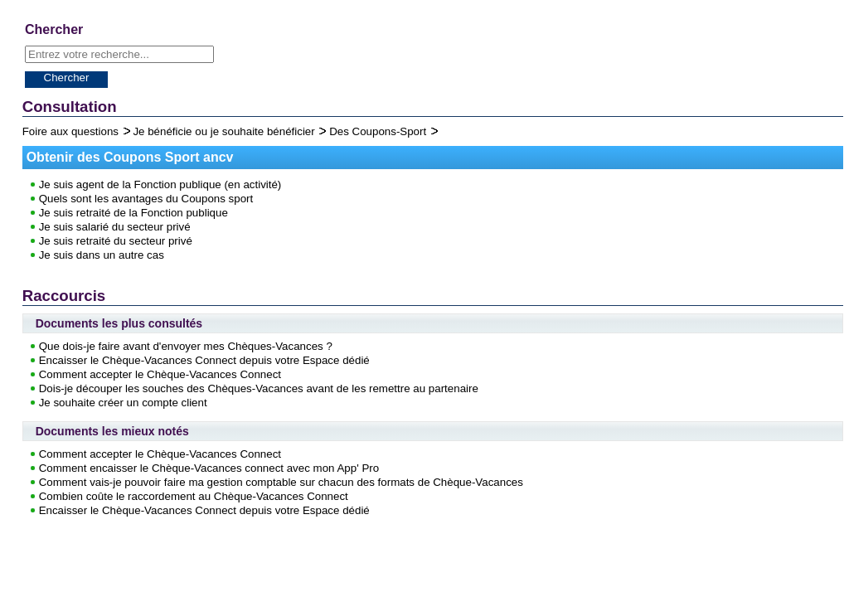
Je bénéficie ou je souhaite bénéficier (225, 131)
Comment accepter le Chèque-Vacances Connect (160, 374)
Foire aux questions (72, 131)
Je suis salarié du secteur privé (115, 227)
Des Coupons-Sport (379, 131)
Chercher (67, 77)
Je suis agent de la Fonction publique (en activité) (160, 184)
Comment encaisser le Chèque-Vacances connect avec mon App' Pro (209, 468)
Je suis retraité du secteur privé (115, 241)
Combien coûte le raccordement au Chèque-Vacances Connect (193, 496)
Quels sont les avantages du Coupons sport (146, 198)
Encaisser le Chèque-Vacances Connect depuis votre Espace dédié (204, 360)
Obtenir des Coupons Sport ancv (130, 157)
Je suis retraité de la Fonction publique (133, 212)
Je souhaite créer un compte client (123, 402)
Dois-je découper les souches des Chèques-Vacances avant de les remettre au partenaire (258, 388)
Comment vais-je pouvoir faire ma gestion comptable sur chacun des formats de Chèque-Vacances (281, 482)
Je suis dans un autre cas (101, 255)
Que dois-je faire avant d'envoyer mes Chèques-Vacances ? (185, 346)
